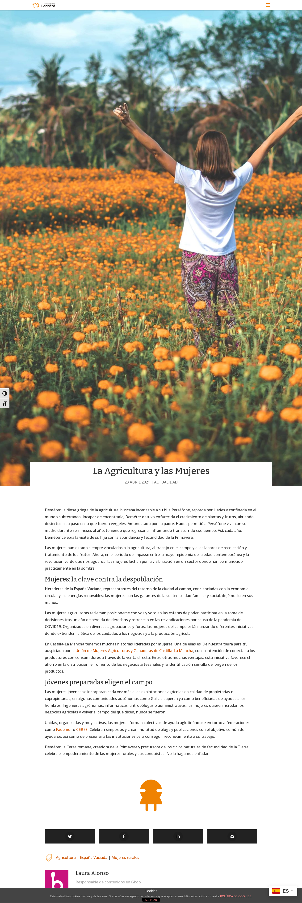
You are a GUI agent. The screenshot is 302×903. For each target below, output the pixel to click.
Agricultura (66, 857)
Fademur (64, 729)
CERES (82, 729)
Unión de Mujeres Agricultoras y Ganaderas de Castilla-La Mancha (134, 650)
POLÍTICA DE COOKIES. (236, 896)
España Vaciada (93, 857)
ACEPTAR (151, 900)
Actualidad (166, 482)
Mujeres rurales (125, 857)
